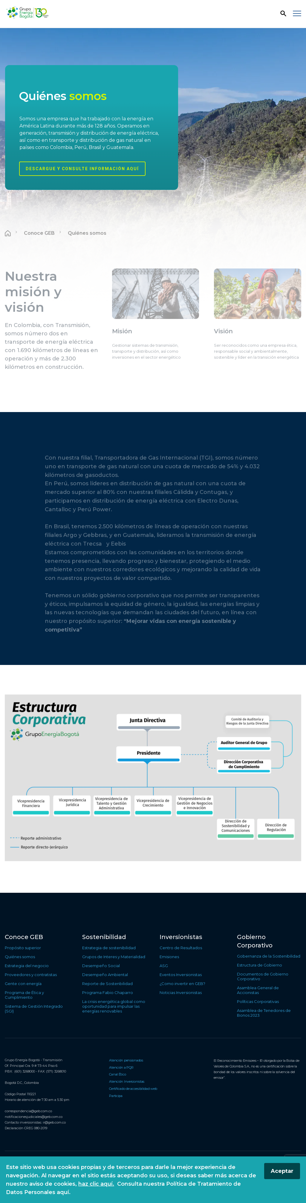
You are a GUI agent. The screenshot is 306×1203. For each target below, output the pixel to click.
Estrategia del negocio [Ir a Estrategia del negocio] (27, 965)
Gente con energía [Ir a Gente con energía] (23, 983)
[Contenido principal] (153, 460)
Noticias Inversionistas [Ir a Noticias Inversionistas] (181, 992)
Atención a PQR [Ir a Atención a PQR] (121, 1067)
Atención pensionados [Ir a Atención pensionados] (126, 1060)
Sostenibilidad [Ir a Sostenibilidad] (104, 937)
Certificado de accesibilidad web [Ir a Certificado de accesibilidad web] (133, 1089)
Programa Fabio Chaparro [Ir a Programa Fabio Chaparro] (107, 992)
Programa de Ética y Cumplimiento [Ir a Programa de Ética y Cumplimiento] (24, 995)
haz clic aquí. (96, 1184)
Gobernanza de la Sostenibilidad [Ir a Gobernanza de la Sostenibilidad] (268, 956)
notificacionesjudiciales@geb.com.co (33, 1117)
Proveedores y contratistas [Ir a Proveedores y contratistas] (31, 974)
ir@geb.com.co (54, 1122)
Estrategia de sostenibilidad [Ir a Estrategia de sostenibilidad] (109, 947)
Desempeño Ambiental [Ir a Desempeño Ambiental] (105, 974)
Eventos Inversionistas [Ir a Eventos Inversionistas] (181, 974)
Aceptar (282, 1171)
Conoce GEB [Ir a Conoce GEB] (24, 937)
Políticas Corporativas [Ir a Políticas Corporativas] (258, 1001)
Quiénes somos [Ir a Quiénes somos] (20, 956)
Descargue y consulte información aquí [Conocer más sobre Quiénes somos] (82, 168)
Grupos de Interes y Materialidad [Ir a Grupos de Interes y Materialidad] (113, 956)
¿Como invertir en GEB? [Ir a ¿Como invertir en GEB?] (182, 983)
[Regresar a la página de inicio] (27, 12)
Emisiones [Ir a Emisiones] (169, 956)
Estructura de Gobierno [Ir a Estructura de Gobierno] (259, 965)
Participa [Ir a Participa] (116, 1096)
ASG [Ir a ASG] (164, 965)
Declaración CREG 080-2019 (26, 1128)
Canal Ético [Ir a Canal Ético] (117, 1074)
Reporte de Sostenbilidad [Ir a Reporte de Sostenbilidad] (107, 983)
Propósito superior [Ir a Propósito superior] (23, 947)
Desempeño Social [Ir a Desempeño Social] (101, 965)
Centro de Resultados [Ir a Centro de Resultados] (181, 947)
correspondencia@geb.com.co (28, 1111)
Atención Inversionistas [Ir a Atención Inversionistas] (126, 1081)
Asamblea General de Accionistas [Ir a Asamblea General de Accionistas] (258, 990)
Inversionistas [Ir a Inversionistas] (181, 937)
